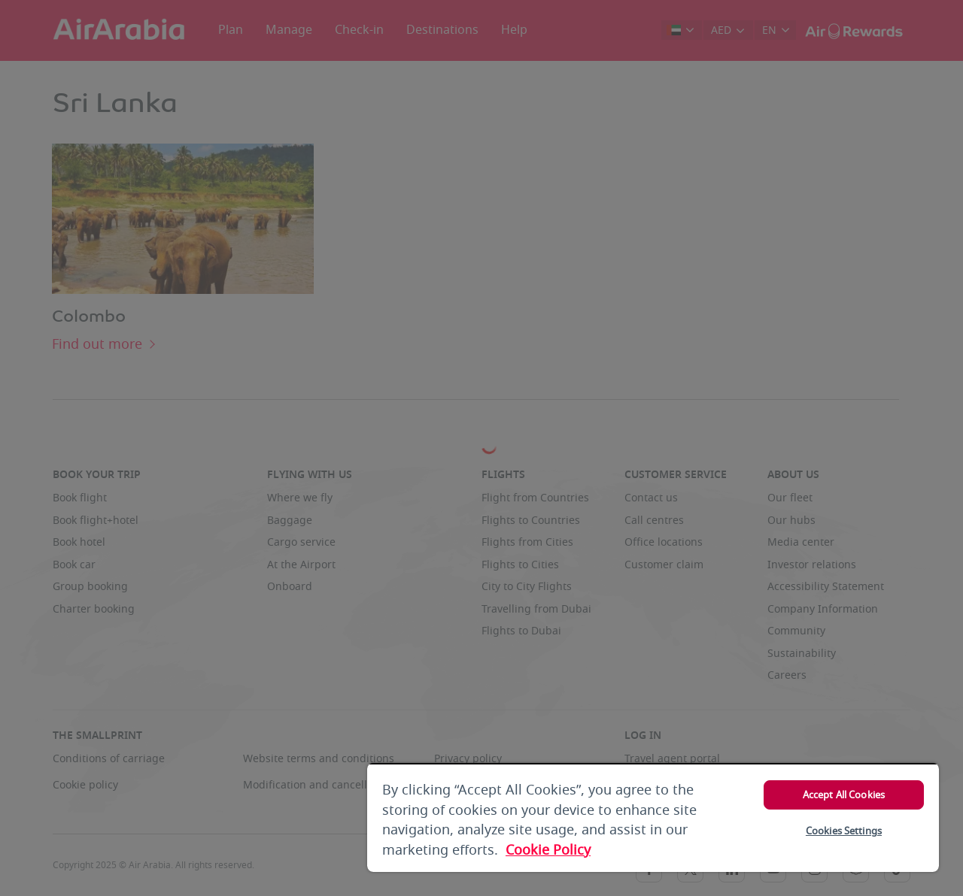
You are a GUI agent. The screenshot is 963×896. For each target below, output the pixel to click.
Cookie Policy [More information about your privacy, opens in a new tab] (548, 850)
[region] (653, 817)
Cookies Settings (844, 831)
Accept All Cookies (844, 795)
